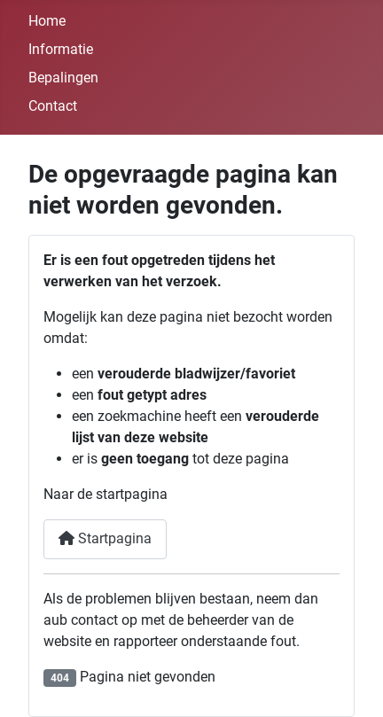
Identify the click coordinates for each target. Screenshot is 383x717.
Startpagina (105, 538)
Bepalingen (63, 77)
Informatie (60, 49)
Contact (52, 105)
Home (47, 20)
